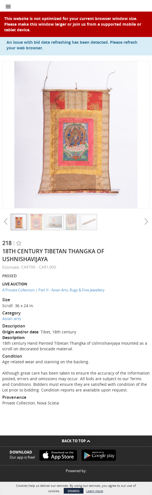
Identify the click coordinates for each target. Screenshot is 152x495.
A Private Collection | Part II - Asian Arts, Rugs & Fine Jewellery (53, 289)
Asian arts (11, 318)
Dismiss (74, 491)
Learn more (94, 491)
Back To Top (76, 440)
